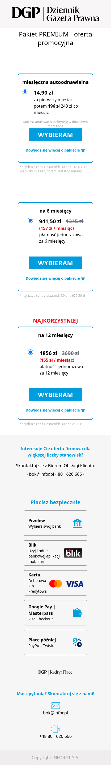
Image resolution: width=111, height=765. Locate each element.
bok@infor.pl (41, 474)
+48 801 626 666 (55, 736)
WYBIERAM (55, 134)
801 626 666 (70, 474)
